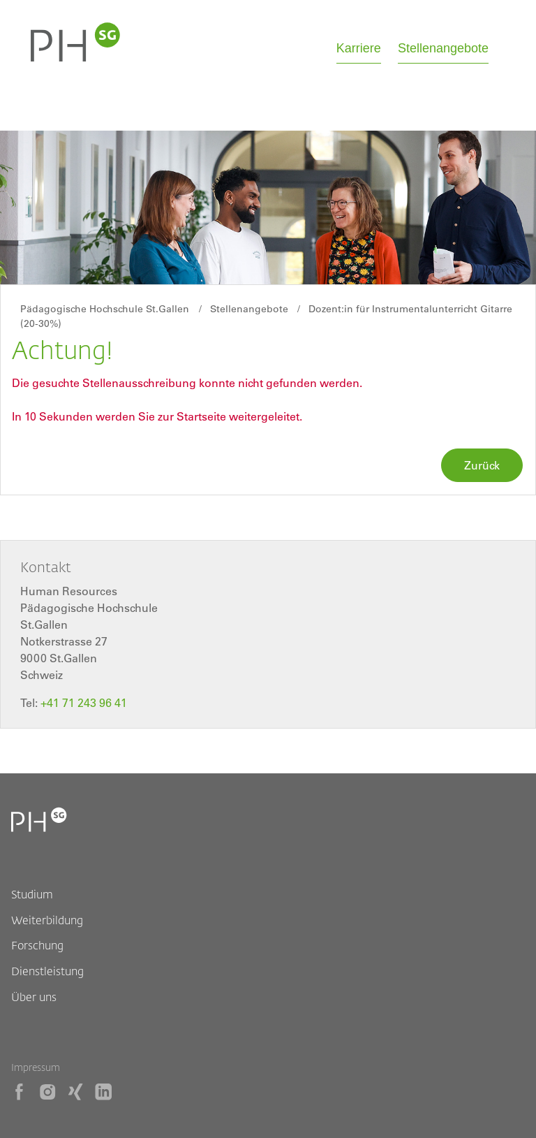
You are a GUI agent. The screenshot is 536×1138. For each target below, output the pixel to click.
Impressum (35, 1067)
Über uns (34, 996)
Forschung (37, 945)
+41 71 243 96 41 (83, 703)
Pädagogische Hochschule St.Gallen (104, 308)
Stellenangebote (443, 48)
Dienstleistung (47, 970)
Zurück (482, 465)
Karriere (358, 48)
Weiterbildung (47, 919)
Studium (32, 894)
